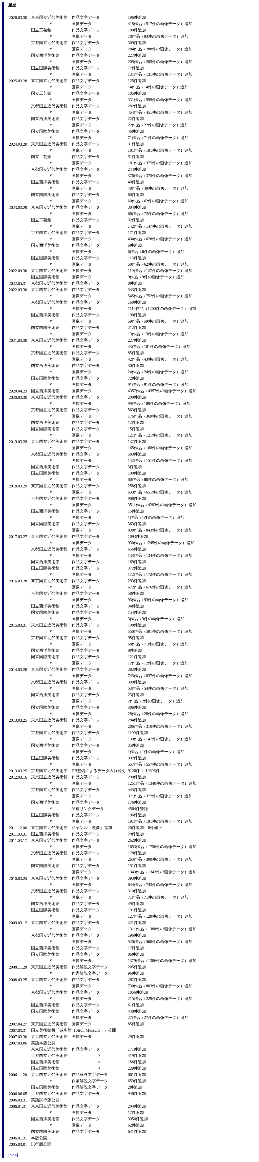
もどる (13, 1154)
